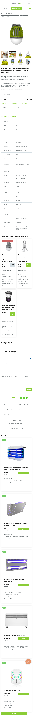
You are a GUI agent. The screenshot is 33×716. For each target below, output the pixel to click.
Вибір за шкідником (16, 8)
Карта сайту (22, 411)
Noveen (9, 94)
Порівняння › (4, 103)
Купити (13, 713)
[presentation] (14, 383)
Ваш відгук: (5, 363)
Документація (8, 411)
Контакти (21, 408)
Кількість (3, 107)
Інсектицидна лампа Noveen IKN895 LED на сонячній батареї (8, 307)
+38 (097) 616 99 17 (16, 422)
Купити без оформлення (24, 107)
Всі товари (21, 413)
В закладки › (15, 103)
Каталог (5, 8)
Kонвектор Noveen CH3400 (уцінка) (15, 636)
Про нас (6, 413)
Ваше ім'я (4, 355)
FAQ (5, 406)
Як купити (6, 415)
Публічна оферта (23, 406)
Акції (5, 408)
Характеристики (8, 116)
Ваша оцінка (5, 378)
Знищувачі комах (9, 13)
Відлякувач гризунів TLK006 (12, 691)
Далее (29, 390)
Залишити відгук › (27, 103)
